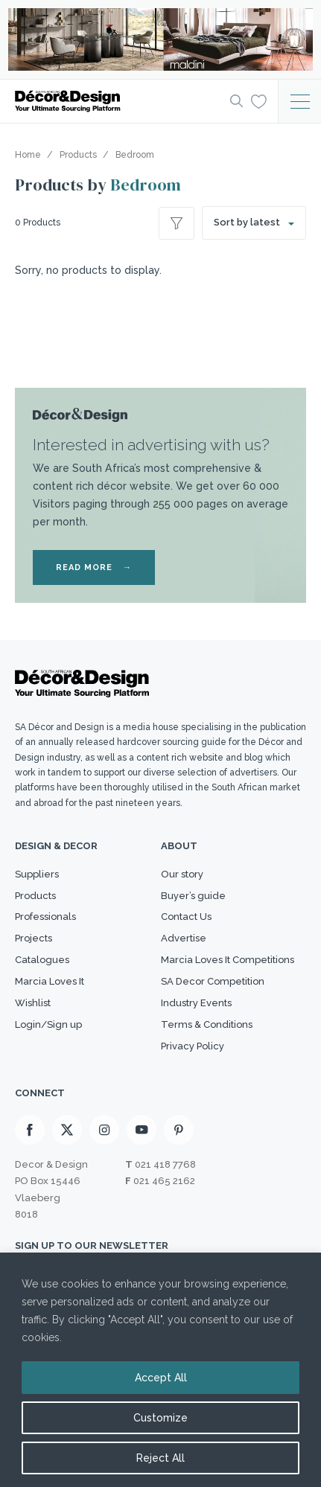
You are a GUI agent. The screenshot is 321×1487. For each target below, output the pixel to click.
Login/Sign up (48, 1024)
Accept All (161, 1378)
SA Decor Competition (212, 981)
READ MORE (94, 567)
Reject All (160, 1458)
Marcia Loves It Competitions (227, 959)
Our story (182, 874)
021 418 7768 (165, 1164)
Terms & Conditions (206, 1024)
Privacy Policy (192, 1046)
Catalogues (42, 959)
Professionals (45, 916)
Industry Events (196, 1002)
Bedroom (145, 184)
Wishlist (33, 1002)
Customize (160, 1418)
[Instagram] (104, 1129)
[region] (160, 1370)
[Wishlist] (258, 100)
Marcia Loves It (49, 981)
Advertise (183, 938)
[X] (67, 1129)
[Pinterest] (179, 1129)
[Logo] (118, 101)
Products (35, 895)
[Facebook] (30, 1129)
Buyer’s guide (193, 895)
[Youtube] (141, 1129)
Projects (33, 938)
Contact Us (186, 916)
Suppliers (37, 874)
